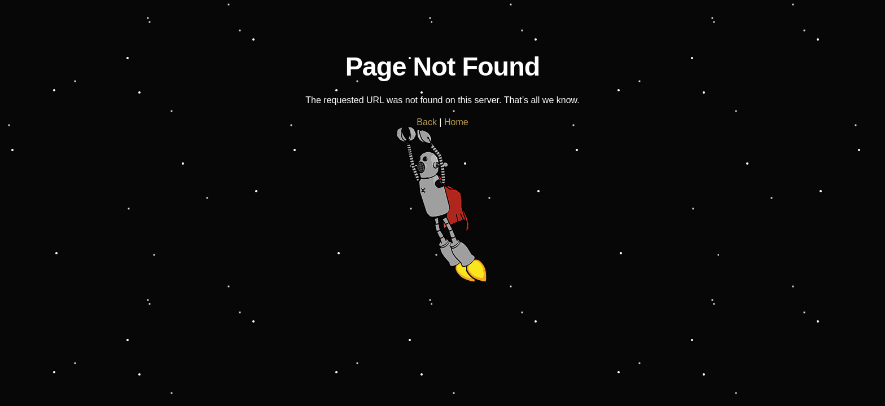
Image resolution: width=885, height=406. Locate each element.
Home (456, 122)
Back (427, 122)
